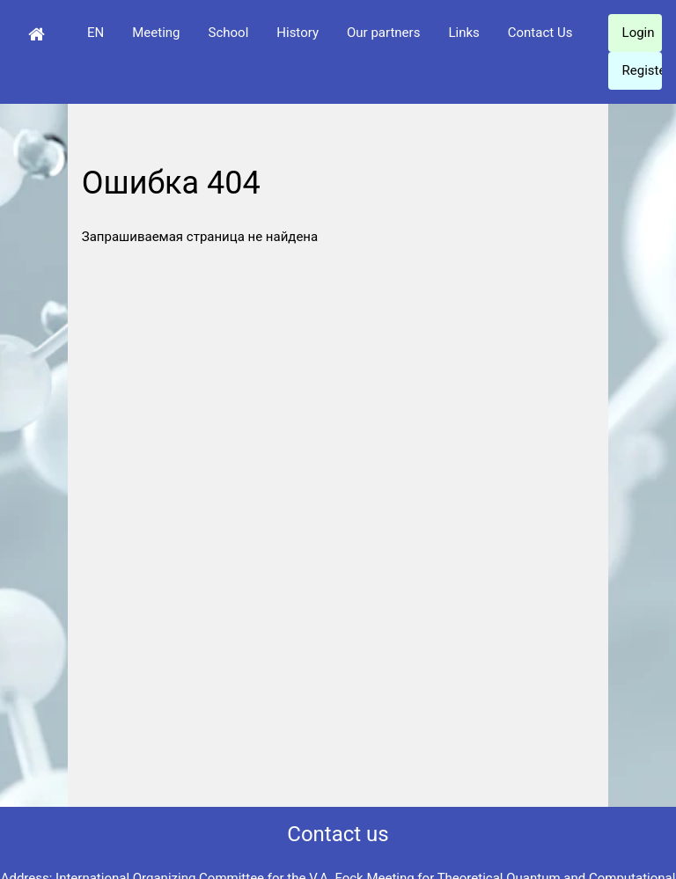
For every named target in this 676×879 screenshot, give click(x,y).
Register (642, 70)
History (297, 32)
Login (638, 32)
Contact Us (540, 32)
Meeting (156, 32)
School (229, 32)
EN (95, 32)
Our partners (383, 32)
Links (463, 32)
